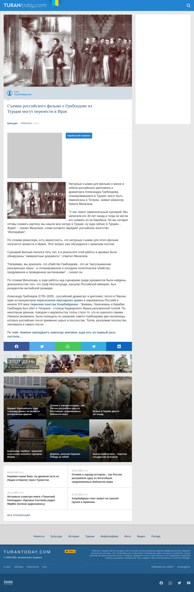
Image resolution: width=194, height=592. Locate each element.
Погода (155, 536)
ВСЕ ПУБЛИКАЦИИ (18, 515)
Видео (141, 536)
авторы (18, 567)
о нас (7, 567)
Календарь (183, 567)
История (73, 536)
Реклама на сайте (163, 567)
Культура (56, 536)
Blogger (186, 558)
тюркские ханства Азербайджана (54, 304)
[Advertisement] (34, 155)
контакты (33, 567)
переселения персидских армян (60, 300)
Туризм (89, 536)
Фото (127, 536)
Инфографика (109, 536)
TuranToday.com (25, 5)
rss (44, 567)
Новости (39, 536)
